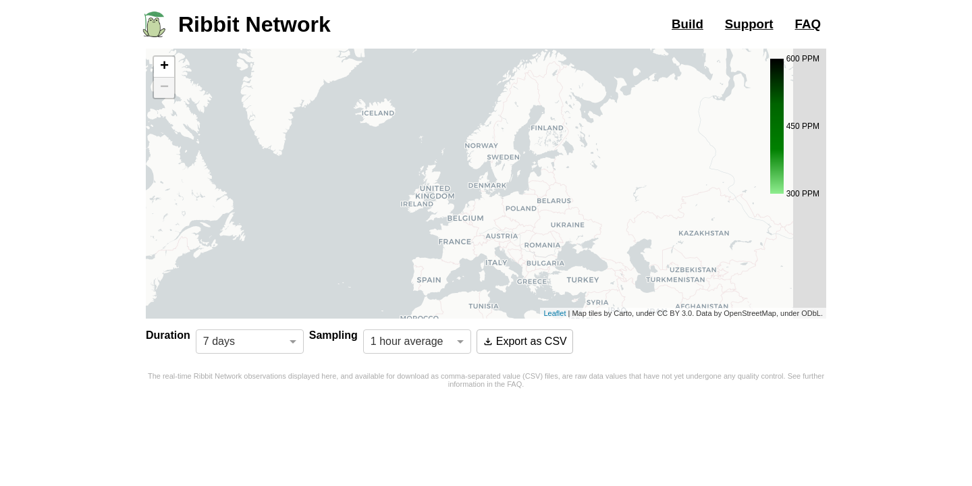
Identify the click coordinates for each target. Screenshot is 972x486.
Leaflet (554, 313)
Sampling (333, 335)
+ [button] (164, 67)
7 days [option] (219, 341)
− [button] (164, 88)
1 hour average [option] (407, 341)
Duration (168, 335)
